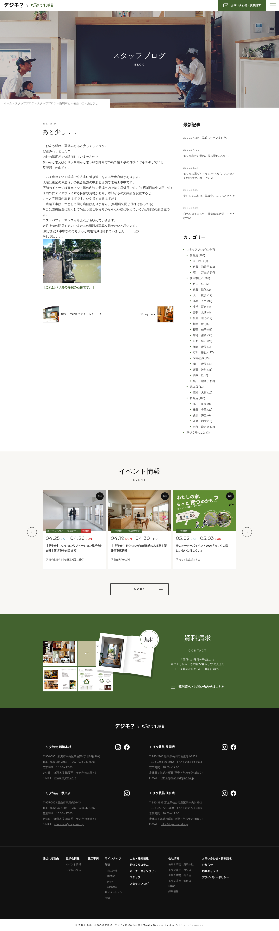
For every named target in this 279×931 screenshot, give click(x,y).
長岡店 (194, 398)
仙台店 (194, 255)
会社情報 (173, 858)
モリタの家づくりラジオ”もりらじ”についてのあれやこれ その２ (208, 175)
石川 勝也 (200, 352)
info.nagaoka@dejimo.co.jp (177, 778)
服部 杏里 (200, 409)
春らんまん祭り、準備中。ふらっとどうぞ (209, 195)
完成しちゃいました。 (215, 137)
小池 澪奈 (200, 306)
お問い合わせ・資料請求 (217, 858)
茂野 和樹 (200, 421)
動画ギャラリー (211, 871)
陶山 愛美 (200, 363)
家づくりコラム (139, 864)
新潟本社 (195, 278)
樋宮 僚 (198, 323)
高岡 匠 (198, 375)
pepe (110, 881)
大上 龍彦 (200, 295)
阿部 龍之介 (201, 426)
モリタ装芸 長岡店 (179, 875)
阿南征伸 (198, 358)
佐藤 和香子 (201, 266)
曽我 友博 (200, 312)
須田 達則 (200, 369)
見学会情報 (72, 858)
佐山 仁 (198, 283)
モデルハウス (73, 869)
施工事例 (93, 858)
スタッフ (135, 877)
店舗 (107, 897)
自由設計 (112, 870)
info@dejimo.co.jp (65, 778)
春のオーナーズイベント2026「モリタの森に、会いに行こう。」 (202, 548)
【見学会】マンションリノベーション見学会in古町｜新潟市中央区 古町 (74, 548)
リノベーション (113, 892)
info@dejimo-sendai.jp (174, 824)
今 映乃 (198, 260)
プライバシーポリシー (215, 877)
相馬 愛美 (200, 346)
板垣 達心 (200, 318)
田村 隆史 (200, 341)
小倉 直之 (200, 301)
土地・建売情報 (139, 858)
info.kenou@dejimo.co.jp (69, 824)
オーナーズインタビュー (144, 871)
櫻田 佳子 (200, 329)
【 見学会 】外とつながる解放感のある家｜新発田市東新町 (139, 548)
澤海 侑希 (200, 335)
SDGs (171, 885)
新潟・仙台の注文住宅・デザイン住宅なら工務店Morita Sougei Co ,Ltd (131, 925)
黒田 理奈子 (201, 381)
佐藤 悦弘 (200, 289)
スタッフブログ (196, 249)
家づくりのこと (196, 432)
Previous (32, 532)
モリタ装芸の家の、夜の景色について (206, 155)
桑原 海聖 (200, 415)
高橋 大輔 (200, 392)
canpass (112, 886)
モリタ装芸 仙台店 (179, 880)
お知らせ (207, 864)
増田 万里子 (201, 272)
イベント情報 (73, 864)
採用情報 (173, 891)
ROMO (111, 876)
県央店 (194, 386)
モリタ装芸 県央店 (179, 869)
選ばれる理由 (51, 858)
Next (247, 532)
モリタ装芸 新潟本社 (181, 864)
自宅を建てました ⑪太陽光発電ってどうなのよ (209, 215)
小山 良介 (200, 404)
